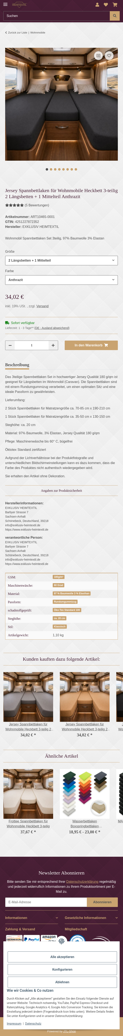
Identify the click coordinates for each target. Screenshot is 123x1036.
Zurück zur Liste (17, 32)
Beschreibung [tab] (17, 364)
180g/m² (58, 576)
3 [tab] (55, 169)
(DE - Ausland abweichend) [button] (51, 328)
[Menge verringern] (10, 345)
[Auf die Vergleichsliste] (98, 55)
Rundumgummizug (65, 601)
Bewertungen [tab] (47, 364)
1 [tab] (47, 169)
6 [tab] (67, 169)
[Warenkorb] (115, 5)
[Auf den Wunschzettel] (109, 55)
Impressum (14, 1023)
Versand (42, 306)
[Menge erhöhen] (53, 345)
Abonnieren (102, 902)
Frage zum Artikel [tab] (82, 364)
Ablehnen (62, 982)
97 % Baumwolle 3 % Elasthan (71, 593)
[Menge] (32, 345)
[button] (97, 5)
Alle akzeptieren (62, 957)
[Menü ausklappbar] (5, 2)
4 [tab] (59, 169)
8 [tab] (76, 169)
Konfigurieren (62, 969)
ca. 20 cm (59, 618)
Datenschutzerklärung (82, 881)
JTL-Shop (69, 1031)
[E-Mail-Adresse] (46, 902)
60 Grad (58, 585)
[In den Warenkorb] (8, 45)
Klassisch (60, 626)
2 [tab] (51, 169)
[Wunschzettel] (106, 5)
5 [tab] (63, 169)
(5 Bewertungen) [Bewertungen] (27, 205)
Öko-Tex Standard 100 (67, 610)
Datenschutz (33, 1023)
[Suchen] (56, 16)
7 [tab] (71, 169)
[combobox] (61, 260)
